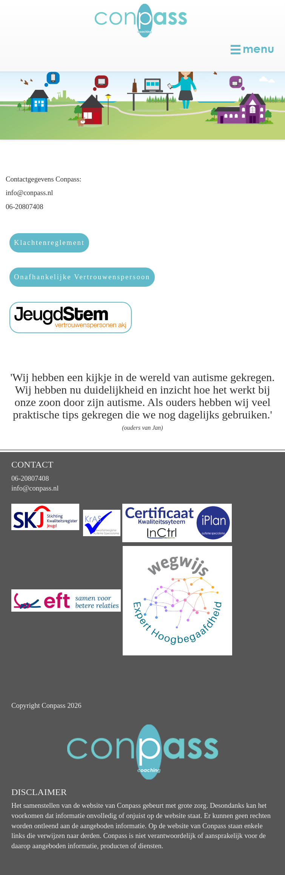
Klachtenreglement (49, 242)
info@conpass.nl (35, 488)
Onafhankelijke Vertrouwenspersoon (82, 277)
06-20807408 (30, 478)
